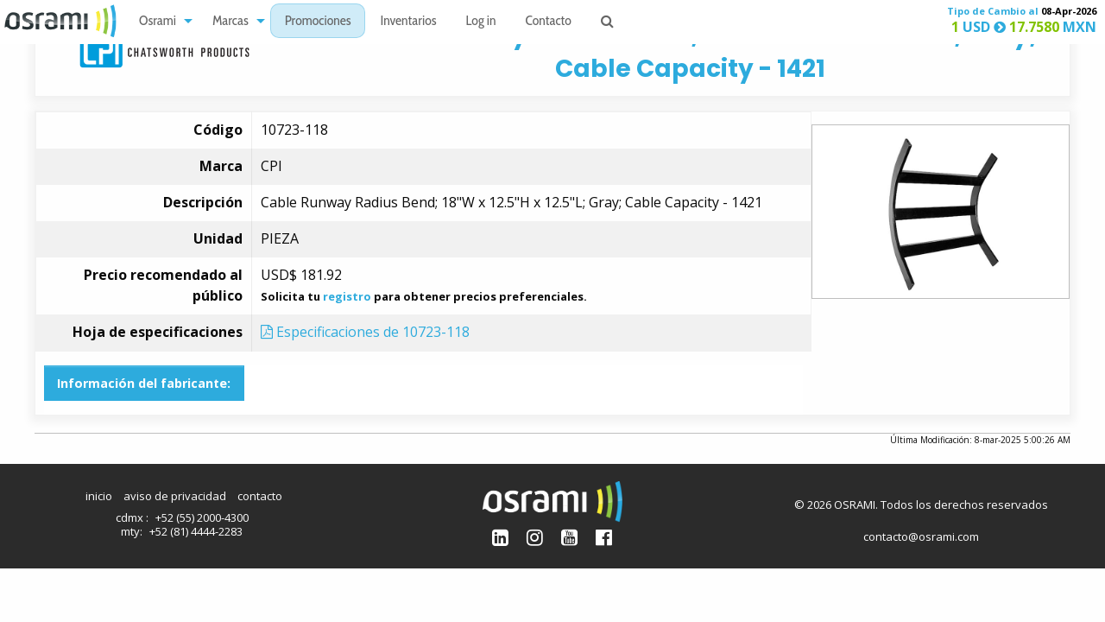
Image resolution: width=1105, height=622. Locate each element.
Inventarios (408, 22)
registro (347, 296)
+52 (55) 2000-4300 (202, 517)
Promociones (318, 22)
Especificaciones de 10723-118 (365, 331)
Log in (481, 22)
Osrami (157, 22)
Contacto (548, 22)
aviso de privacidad (174, 496)
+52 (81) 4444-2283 (196, 531)
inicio (98, 496)
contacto (259, 496)
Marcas (230, 22)
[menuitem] (161, 21)
